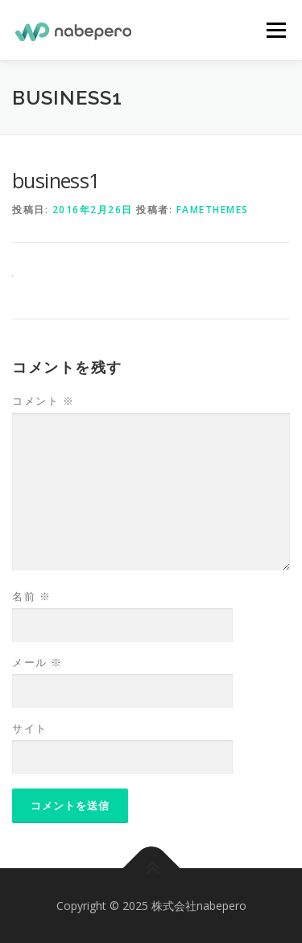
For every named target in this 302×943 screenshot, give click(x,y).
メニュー (276, 30)
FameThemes (212, 209)
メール (37, 662)
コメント (43, 400)
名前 (31, 596)
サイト (30, 728)
